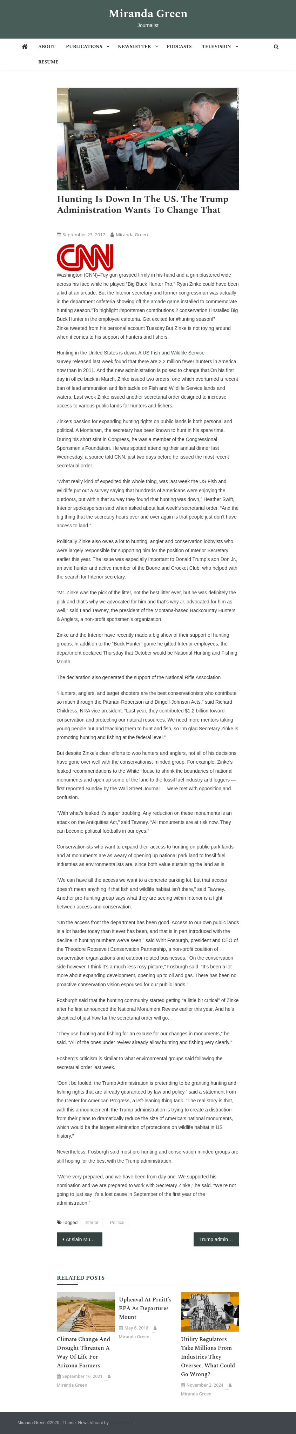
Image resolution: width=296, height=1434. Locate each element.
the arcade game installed (170, 301)
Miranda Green (148, 13)
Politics (117, 1222)
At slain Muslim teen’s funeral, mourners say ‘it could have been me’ (84, 1239)
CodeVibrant (121, 1422)
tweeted (78, 328)
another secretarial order (153, 397)
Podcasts (179, 46)
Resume (48, 62)
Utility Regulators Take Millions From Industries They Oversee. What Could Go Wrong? (208, 1357)
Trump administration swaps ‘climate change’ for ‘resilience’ (219, 1239)
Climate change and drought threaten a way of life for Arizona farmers (83, 1352)
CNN (89, 223)
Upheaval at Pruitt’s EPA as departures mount (145, 1308)
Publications (84, 46)
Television (216, 46)
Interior (92, 1222)
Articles (67, 223)
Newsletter (134, 46)
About (46, 46)
